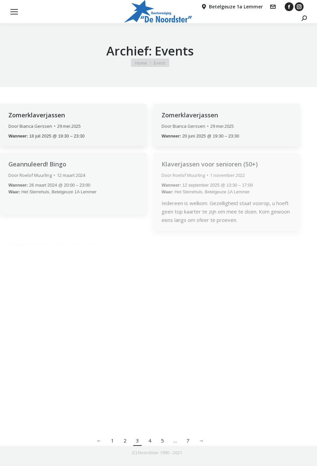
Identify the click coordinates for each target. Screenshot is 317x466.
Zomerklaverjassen (36, 115)
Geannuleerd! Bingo (37, 164)
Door (30, 126)
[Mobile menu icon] (14, 12)
